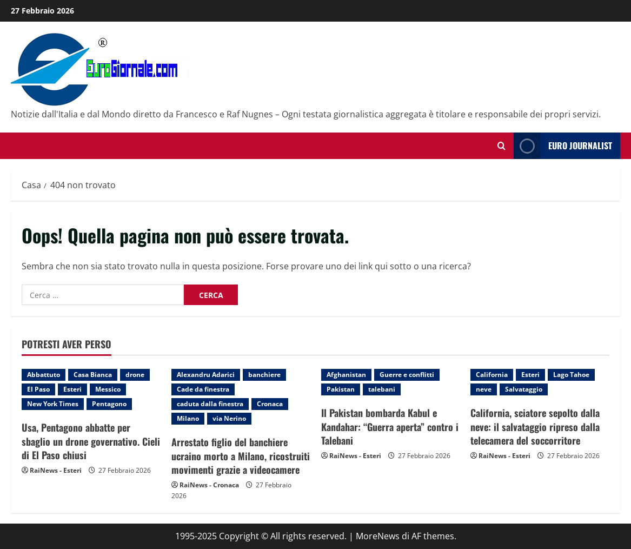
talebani (381, 389)
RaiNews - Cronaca (209, 485)
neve (483, 389)
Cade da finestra (203, 389)
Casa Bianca (93, 374)
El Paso (38, 389)
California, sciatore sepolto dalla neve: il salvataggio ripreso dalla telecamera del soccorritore (535, 426)
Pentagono (109, 403)
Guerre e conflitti (407, 374)
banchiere (264, 374)
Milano (188, 418)
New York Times (52, 403)
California (492, 374)
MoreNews (378, 536)
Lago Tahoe (571, 374)
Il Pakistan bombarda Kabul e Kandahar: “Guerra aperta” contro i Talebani (390, 426)
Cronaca (270, 403)
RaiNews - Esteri (56, 470)
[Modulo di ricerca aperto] (501, 145)
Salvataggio (523, 389)
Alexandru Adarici (206, 374)
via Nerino (229, 418)
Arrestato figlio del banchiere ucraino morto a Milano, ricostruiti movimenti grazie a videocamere (240, 455)
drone (134, 374)
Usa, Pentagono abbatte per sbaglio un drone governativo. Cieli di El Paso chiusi (91, 440)
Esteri (72, 389)
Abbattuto (43, 374)
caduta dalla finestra (210, 403)
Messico (108, 389)
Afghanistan (346, 374)
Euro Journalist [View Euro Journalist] (563, 146)
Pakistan (341, 389)
